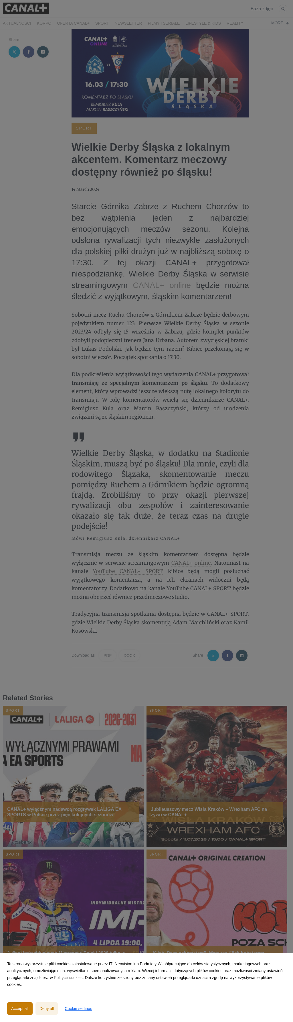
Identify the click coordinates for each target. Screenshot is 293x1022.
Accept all (20, 1008)
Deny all (46, 1008)
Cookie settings (78, 1008)
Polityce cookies (68, 977)
